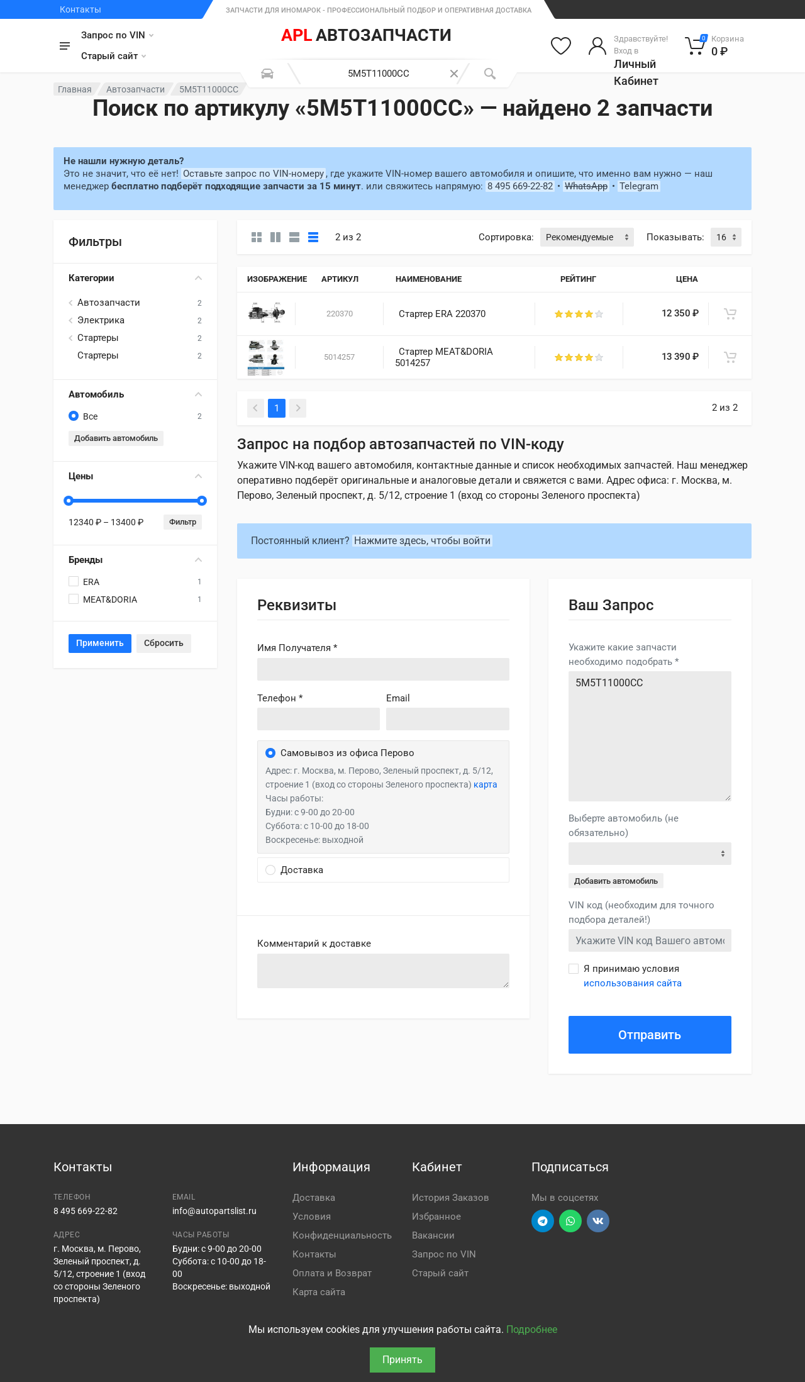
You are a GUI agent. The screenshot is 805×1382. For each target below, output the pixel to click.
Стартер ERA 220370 (442, 314)
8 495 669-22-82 (520, 186)
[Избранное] (561, 46)
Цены (135, 476)
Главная (75, 89)
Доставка (313, 1197)
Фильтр (182, 522)
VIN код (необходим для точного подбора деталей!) (641, 912)
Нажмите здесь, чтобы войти (422, 541)
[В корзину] (730, 314)
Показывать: (675, 237)
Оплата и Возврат (332, 1273)
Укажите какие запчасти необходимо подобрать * (624, 654)
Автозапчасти (135, 89)
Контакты (80, 9)
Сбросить (164, 643)
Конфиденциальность (342, 1235)
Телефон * (280, 698)
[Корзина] (715, 46)
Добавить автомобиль (116, 438)
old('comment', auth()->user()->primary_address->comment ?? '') (383, 971)
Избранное (436, 1216)
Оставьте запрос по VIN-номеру (253, 173)
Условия (311, 1216)
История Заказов (450, 1197)
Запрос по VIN (117, 35)
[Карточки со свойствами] (275, 237)
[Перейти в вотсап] (570, 1221)
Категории (135, 278)
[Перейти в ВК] (598, 1221)
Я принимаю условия (633, 976)
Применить (100, 643)
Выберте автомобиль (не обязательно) (624, 826)
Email (398, 698)
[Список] (294, 237)
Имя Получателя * (297, 648)
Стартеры (98, 337)
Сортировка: (506, 237)
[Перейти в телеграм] (542, 1221)
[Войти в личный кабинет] (627, 46)
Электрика (101, 320)
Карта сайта (318, 1292)
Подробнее (531, 1329)
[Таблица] (313, 237)
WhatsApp (586, 186)
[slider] (69, 501)
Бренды (135, 560)
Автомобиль (135, 394)
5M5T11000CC (650, 736)
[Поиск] (490, 73)
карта (485, 784)
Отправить (649, 1034)
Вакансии (433, 1235)
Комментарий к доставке (314, 943)
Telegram (638, 186)
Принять (402, 1360)
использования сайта (633, 983)
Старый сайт (113, 56)
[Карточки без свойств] (256, 237)
